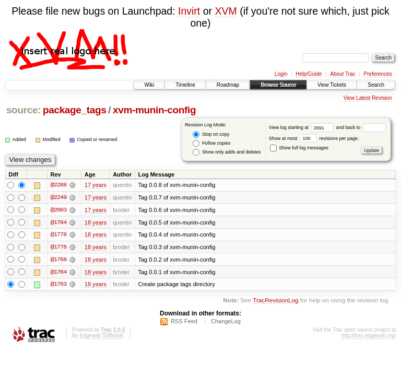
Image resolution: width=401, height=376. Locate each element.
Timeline (185, 85)
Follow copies (211, 143)
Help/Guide (309, 74)
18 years (96, 222)
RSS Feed (184, 322)
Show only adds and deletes (227, 152)
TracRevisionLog (275, 301)
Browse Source (278, 85)
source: (23, 109)
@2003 (58, 210)
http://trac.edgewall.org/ (368, 336)
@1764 (58, 272)
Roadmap (228, 85)
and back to (361, 127)
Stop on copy (211, 134)
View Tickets (331, 85)
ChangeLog (226, 322)
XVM (226, 11)
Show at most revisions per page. (314, 138)
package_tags (75, 109)
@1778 (58, 235)
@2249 (58, 197)
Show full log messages (299, 147)
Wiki (149, 85)
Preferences (378, 74)
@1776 (58, 247)
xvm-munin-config (154, 109)
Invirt (189, 11)
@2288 (58, 185)
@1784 (58, 222)
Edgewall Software (101, 336)
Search (376, 85)
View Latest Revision (368, 98)
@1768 (58, 260)
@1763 (58, 285)
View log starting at (302, 127)
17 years (96, 185)
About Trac (342, 74)
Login (281, 74)
